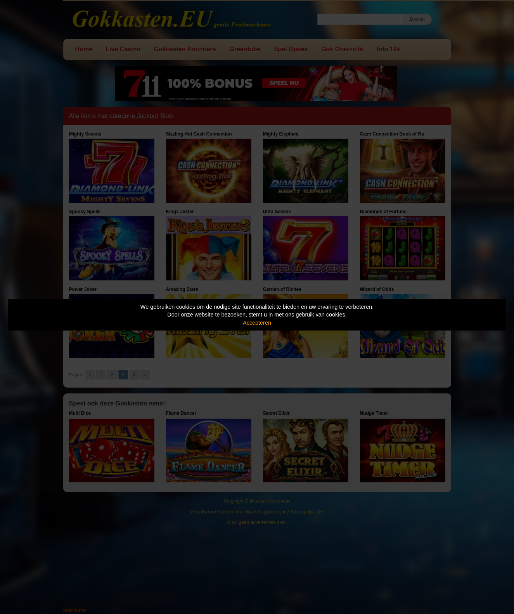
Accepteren (257, 323)
